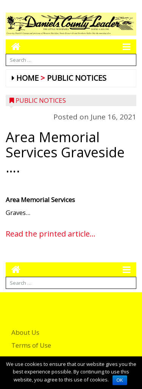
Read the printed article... (50, 234)
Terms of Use (31, 345)
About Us (25, 332)
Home (27, 78)
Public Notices (76, 78)
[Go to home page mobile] (13, 46)
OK (120, 380)
